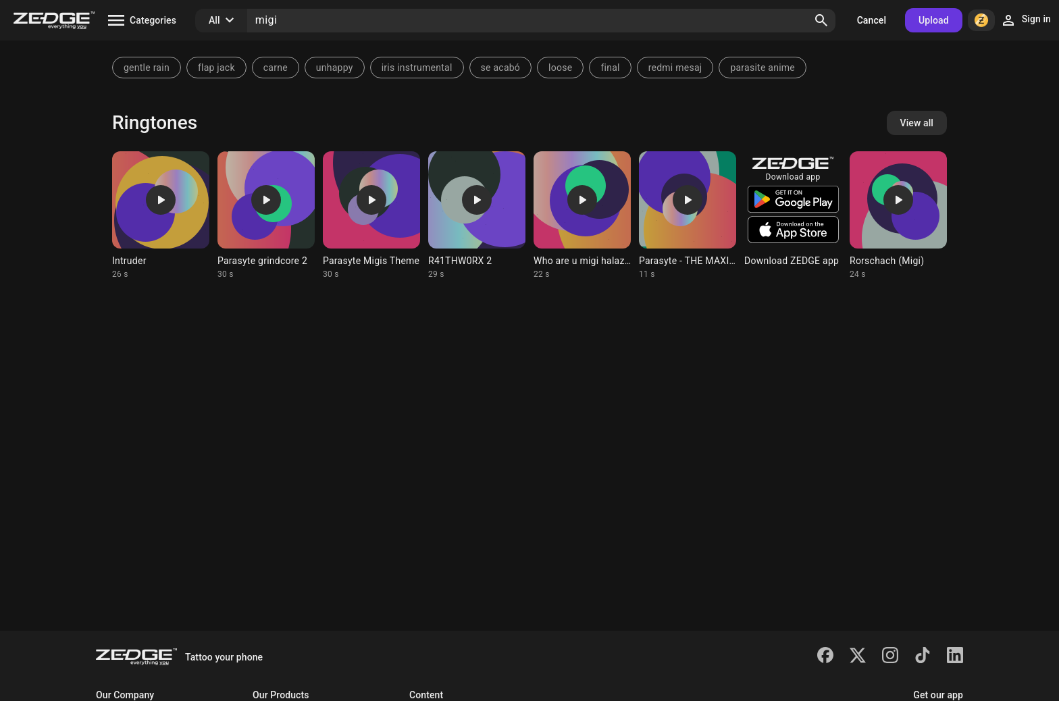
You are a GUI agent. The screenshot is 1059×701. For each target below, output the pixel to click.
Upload (934, 20)
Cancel (871, 20)
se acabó (501, 67)
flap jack (216, 67)
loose (560, 67)
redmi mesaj (675, 67)
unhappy (334, 67)
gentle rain (147, 67)
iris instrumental (417, 67)
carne (275, 67)
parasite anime (762, 67)
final (609, 67)
